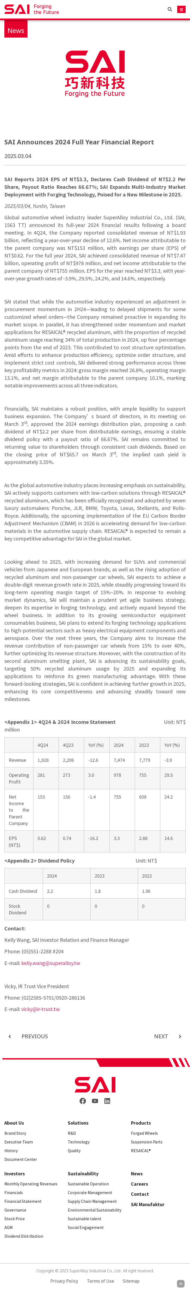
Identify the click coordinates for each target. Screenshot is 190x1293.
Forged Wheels (144, 1133)
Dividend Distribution (23, 1236)
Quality (74, 1150)
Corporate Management (90, 1192)
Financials (13, 1192)
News (16, 30)
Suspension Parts (147, 1142)
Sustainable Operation (88, 1183)
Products (141, 1123)
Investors (14, 1174)
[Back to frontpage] (95, 1084)
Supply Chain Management (92, 1201)
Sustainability (83, 1174)
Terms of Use (100, 1281)
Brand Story (15, 1133)
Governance (15, 1210)
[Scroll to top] (181, 1284)
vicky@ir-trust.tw (40, 1008)
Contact (140, 1194)
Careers (139, 1184)
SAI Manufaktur (147, 1204)
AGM (8, 1227)
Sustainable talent (84, 1218)
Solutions (78, 1123)
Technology (79, 1142)
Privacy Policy (64, 1281)
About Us (14, 1123)
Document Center (20, 1159)
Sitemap (131, 1281)
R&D (72, 1133)
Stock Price (14, 1218)
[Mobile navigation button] (181, 9)
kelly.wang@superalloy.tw (50, 962)
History (11, 1150)
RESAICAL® (141, 1150)
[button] (170, 9)
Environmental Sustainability (94, 1210)
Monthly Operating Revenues (30, 1183)
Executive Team (18, 1142)
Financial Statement (23, 1201)
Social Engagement (86, 1227)
